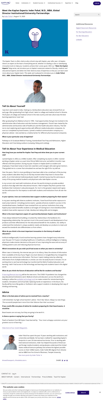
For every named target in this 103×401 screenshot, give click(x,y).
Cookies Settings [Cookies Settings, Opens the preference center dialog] (70, 392)
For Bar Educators (82, 36)
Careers (16, 377)
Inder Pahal (8, 16)
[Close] (100, 392)
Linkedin (79, 40)
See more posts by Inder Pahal (30, 355)
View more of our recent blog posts (14, 328)
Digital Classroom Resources (86, 28)
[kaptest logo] (5, 2)
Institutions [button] (26, 3)
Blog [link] (76, 3)
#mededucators (21, 360)
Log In (14, 374)
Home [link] (17, 3)
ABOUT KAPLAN (6, 377)
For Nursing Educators (84, 32)
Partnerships (36, 377)
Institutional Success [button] (55, 3)
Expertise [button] (69, 3)
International (25, 377)
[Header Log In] (97, 3)
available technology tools (26, 279)
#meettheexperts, (8, 360)
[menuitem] (17, 3)
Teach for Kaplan (60, 377)
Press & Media (47, 377)
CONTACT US (6, 374)
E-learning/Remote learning (12, 275)
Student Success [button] (39, 3)
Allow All (83, 392)
